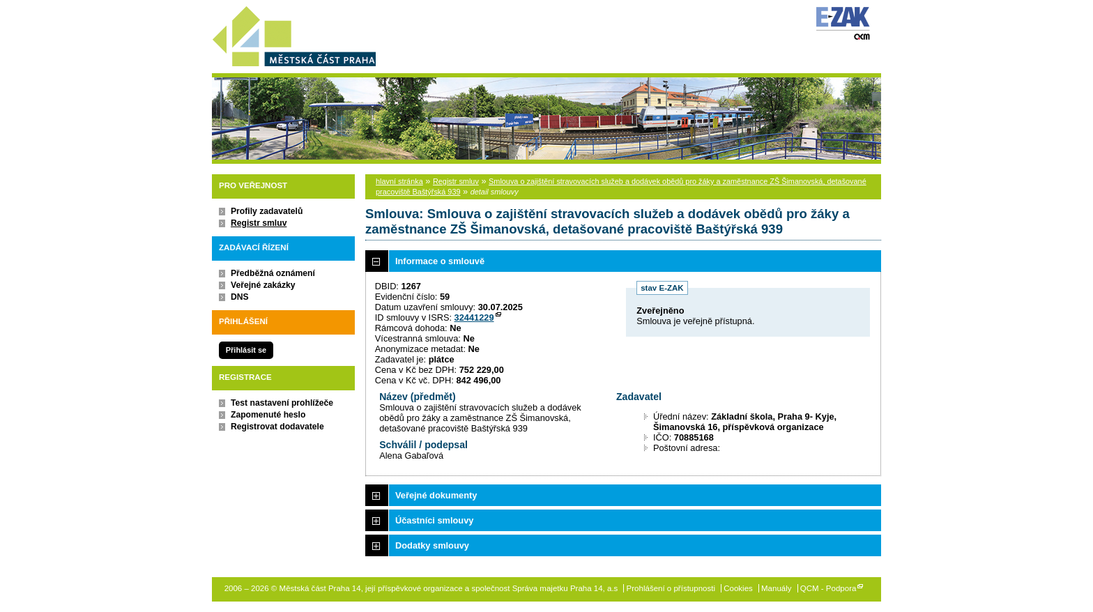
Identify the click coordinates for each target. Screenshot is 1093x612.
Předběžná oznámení (273, 273)
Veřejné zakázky (263, 285)
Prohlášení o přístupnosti (671, 588)
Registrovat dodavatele (277, 426)
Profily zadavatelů (267, 211)
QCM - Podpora (828, 588)
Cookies (738, 588)
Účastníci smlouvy (434, 520)
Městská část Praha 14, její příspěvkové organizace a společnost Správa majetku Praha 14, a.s (294, 34)
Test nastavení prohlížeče (282, 403)
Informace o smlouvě (439, 261)
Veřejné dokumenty (436, 495)
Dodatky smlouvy (432, 545)
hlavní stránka (399, 181)
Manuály (776, 588)
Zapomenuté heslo (268, 415)
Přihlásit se (246, 350)
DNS (240, 297)
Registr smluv (258, 223)
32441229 (474, 317)
